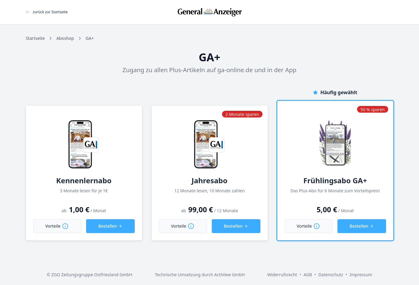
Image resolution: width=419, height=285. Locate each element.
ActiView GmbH (229, 274)
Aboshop (65, 38)
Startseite (35, 38)
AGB (308, 274)
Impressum (361, 274)
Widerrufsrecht (282, 274)
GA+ (89, 38)
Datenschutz (330, 274)
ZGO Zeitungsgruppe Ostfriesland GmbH (91, 274)
